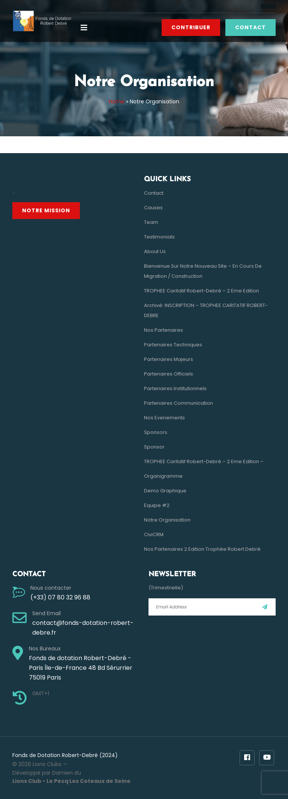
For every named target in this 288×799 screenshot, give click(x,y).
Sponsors (155, 432)
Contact (250, 27)
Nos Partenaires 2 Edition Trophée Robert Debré (202, 549)
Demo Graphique (165, 490)
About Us (155, 251)
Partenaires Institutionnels (175, 388)
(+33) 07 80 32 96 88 (60, 597)
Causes (153, 207)
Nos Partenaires (163, 330)
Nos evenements (164, 417)
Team (151, 222)
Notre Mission (46, 210)
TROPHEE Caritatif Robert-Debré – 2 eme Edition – (204, 461)
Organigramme (163, 476)
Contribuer (190, 27)
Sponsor (154, 446)
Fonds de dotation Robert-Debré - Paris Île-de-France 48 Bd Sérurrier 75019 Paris (80, 668)
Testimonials (159, 236)
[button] (87, 28)
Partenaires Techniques (173, 344)
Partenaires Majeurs (168, 359)
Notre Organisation (167, 519)
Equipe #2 (157, 505)
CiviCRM (154, 534)
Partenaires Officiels (168, 373)
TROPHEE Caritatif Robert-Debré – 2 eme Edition (201, 290)
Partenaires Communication (178, 403)
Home (116, 101)
